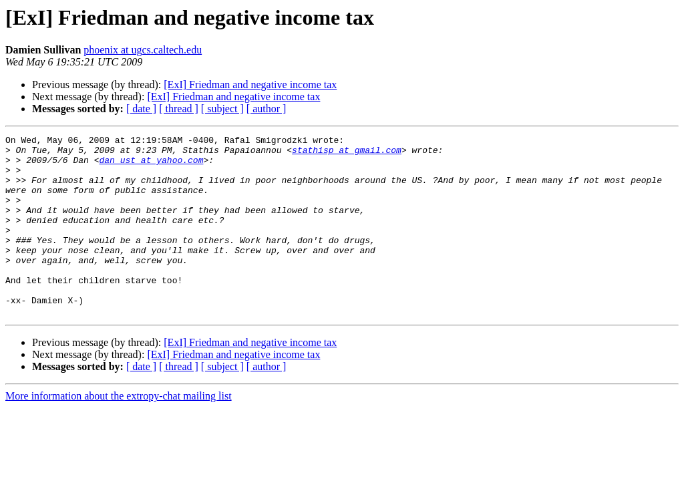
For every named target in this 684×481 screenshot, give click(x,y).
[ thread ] (178, 108)
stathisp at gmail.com (346, 154)
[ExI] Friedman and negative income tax (250, 84)
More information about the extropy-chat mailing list (118, 432)
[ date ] (141, 108)
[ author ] (266, 108)
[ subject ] (222, 108)
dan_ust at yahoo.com (151, 166)
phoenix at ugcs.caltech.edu (142, 49)
